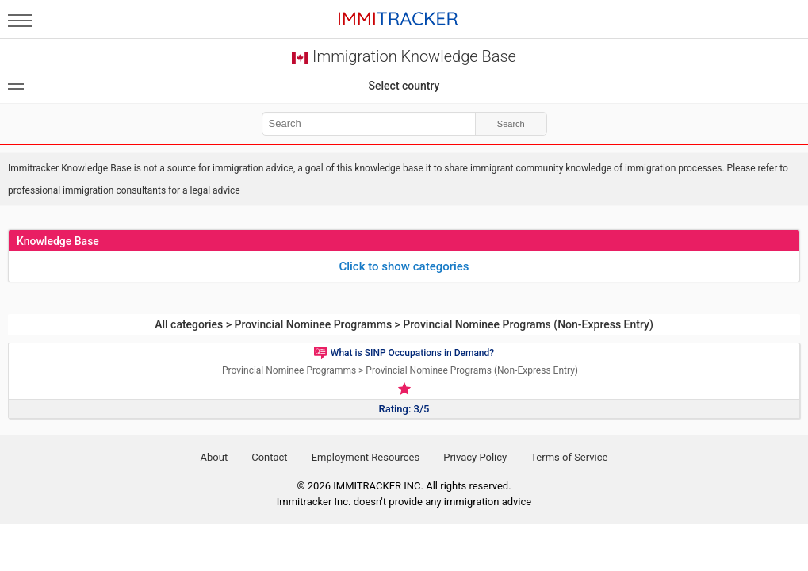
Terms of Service (568, 457)
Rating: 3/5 (404, 409)
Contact (269, 457)
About (214, 457)
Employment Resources (366, 457)
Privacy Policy (475, 457)
